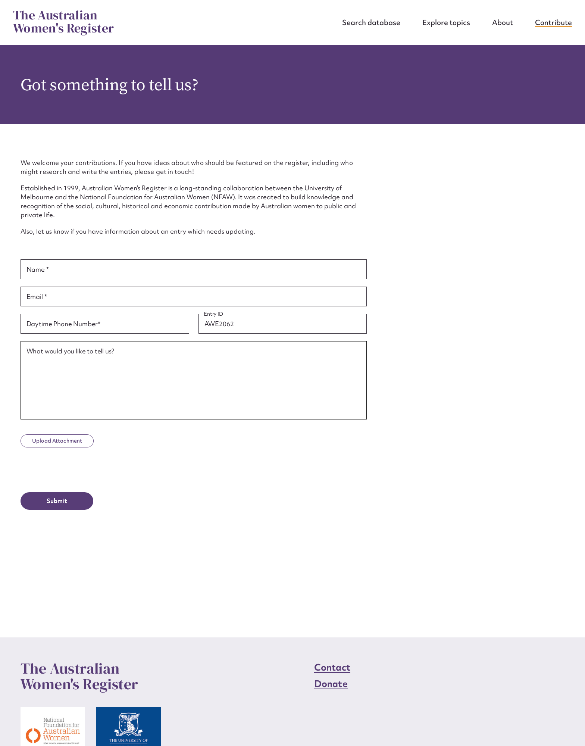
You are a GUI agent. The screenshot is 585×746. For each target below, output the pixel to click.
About (502, 22)
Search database (371, 22)
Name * (37, 269)
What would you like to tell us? (70, 351)
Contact (332, 667)
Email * (36, 297)
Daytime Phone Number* (63, 324)
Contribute (553, 22)
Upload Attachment (57, 440)
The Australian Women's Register (63, 22)
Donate (331, 684)
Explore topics (446, 22)
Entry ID (213, 314)
